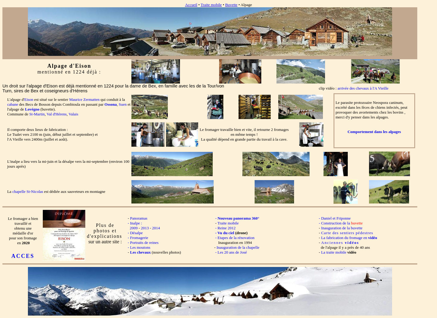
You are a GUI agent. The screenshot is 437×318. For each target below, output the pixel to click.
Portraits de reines (144, 242)
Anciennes (340, 242)
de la (353, 223)
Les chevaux (140, 252)
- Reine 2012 (225, 228)
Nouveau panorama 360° (238, 218)
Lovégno (32, 109)
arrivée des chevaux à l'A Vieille (362, 88)
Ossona (110, 104)
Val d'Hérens (56, 114)
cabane (12, 104)
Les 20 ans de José (232, 252)
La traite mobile (333, 252)
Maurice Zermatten (84, 99)
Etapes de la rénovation (236, 237)
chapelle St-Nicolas (27, 191)
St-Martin (37, 114)
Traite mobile (211, 4)
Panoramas (138, 218)
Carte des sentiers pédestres (347, 233)
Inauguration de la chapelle (237, 247)
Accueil (191, 4)
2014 (156, 228)
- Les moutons (137, 247)
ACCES (23, 256)
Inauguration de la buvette (341, 228)
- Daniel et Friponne (334, 218)
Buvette (231, 4)
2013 (145, 228)
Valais (73, 114)
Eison (28, 99)
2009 (133, 228)
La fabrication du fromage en (349, 237)
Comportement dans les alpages (374, 131)
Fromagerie (139, 237)
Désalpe (136, 233)
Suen (123, 104)
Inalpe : (136, 223)
